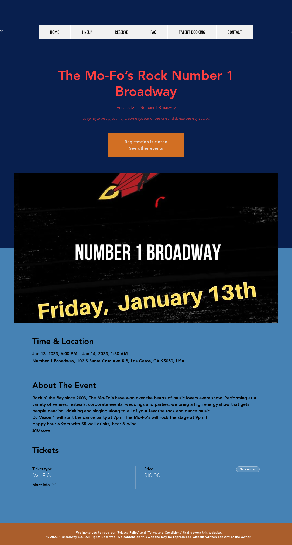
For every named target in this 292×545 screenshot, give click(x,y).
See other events (146, 148)
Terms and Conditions (164, 532)
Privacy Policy (128, 532)
